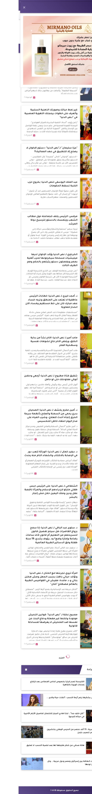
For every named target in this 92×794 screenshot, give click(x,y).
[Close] (6, 8)
